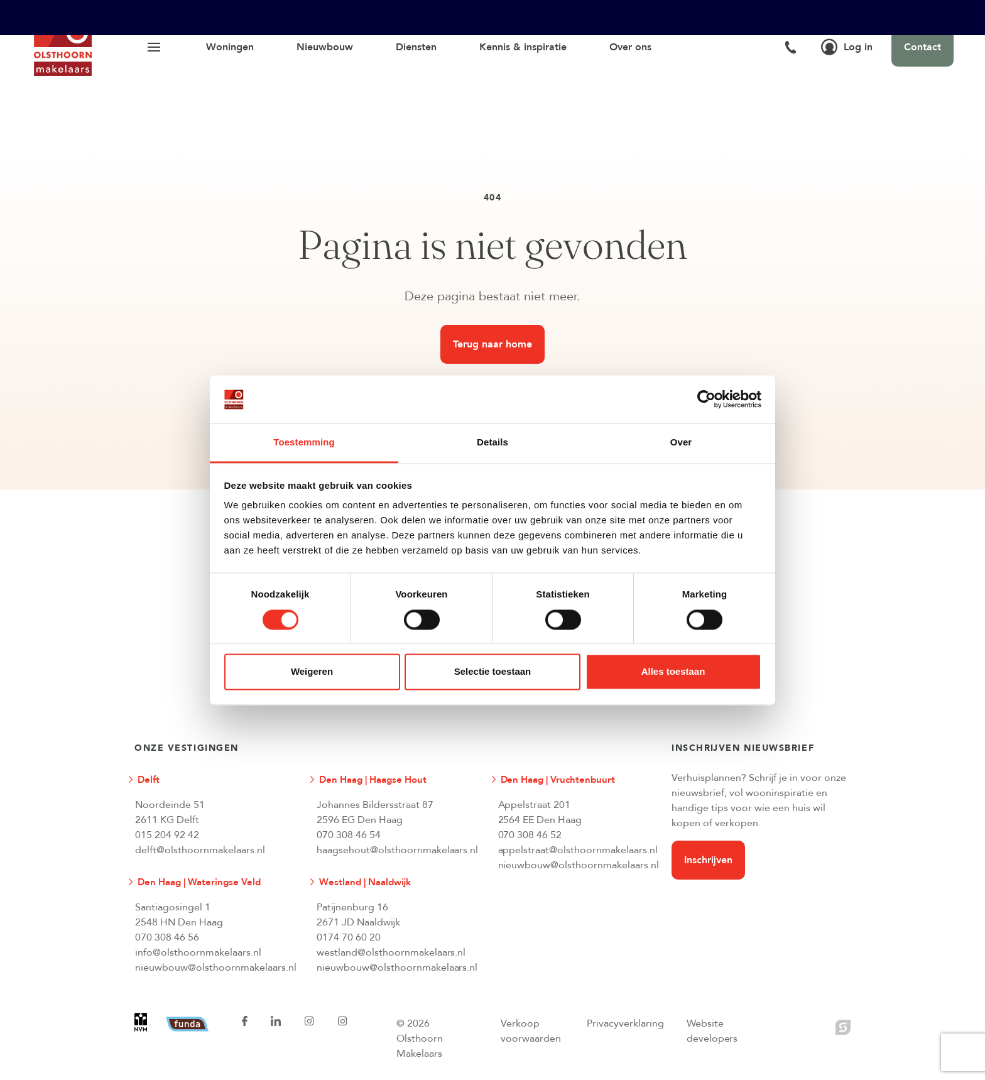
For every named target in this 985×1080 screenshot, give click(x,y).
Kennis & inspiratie (523, 47)
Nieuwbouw (325, 47)
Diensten (416, 47)
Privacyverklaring (625, 1023)
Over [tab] (681, 442)
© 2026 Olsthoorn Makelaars (419, 1039)
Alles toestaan (673, 672)
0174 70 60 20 (349, 937)
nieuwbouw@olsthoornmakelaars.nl (578, 865)
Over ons (630, 47)
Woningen (230, 47)
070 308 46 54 (349, 835)
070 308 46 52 (530, 835)
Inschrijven (708, 860)
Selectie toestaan (492, 672)
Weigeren (312, 672)
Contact (922, 47)
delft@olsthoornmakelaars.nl (200, 850)
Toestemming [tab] (304, 442)
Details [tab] (492, 442)
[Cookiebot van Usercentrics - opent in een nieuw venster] (706, 399)
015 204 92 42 (167, 835)
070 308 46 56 (167, 937)
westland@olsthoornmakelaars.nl (391, 952)
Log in (847, 47)
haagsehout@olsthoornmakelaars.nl (397, 850)
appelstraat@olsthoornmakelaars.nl (578, 850)
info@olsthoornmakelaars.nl (198, 952)
